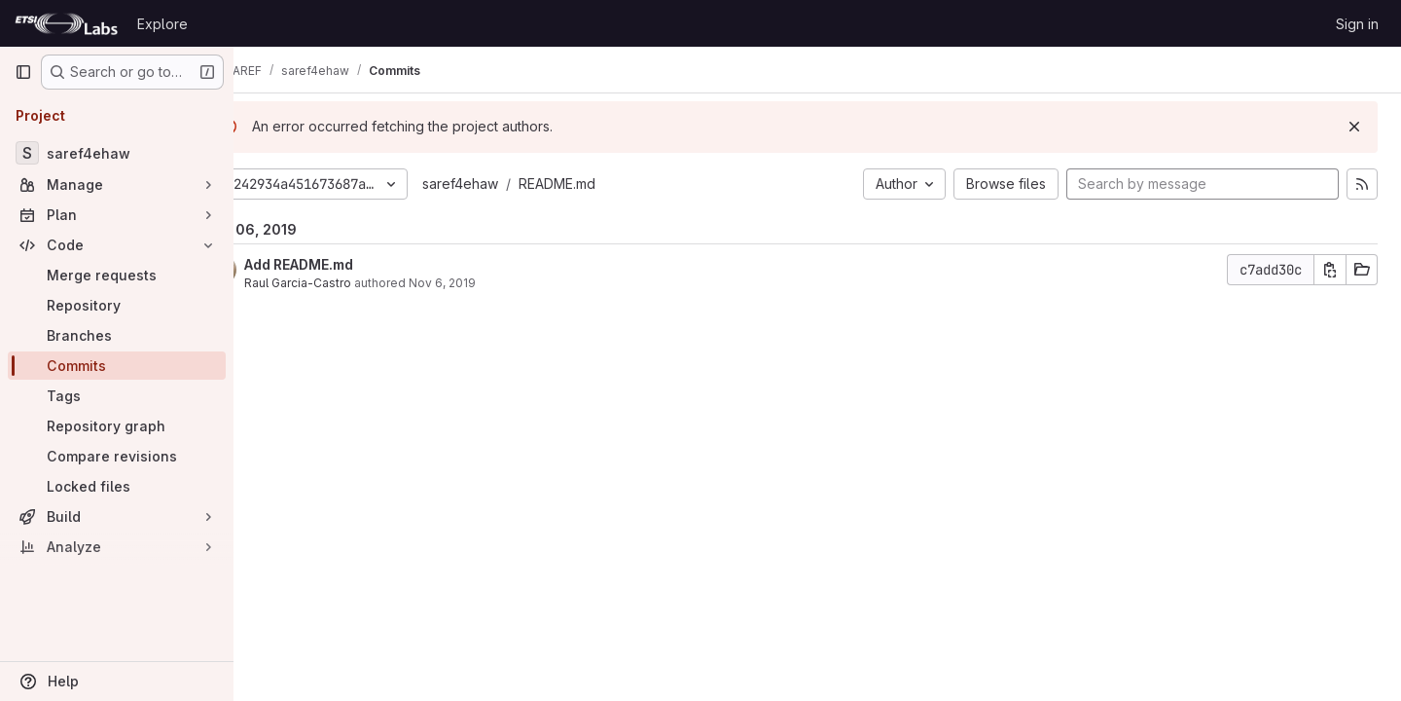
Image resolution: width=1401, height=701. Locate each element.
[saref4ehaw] (117, 152)
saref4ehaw (512, 183)
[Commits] (117, 365)
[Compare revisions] (117, 456)
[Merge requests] (117, 275)
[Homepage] (66, 23)
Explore (162, 24)
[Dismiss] (1354, 126)
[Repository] (117, 305)
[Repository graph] (117, 426)
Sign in (1357, 24)
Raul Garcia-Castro (349, 283)
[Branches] (117, 335)
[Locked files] (117, 486)
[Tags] (117, 396)
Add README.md (350, 264)
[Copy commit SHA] (1330, 269)
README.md (608, 183)
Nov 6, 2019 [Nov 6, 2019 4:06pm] (493, 283)
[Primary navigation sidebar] (23, 72)
